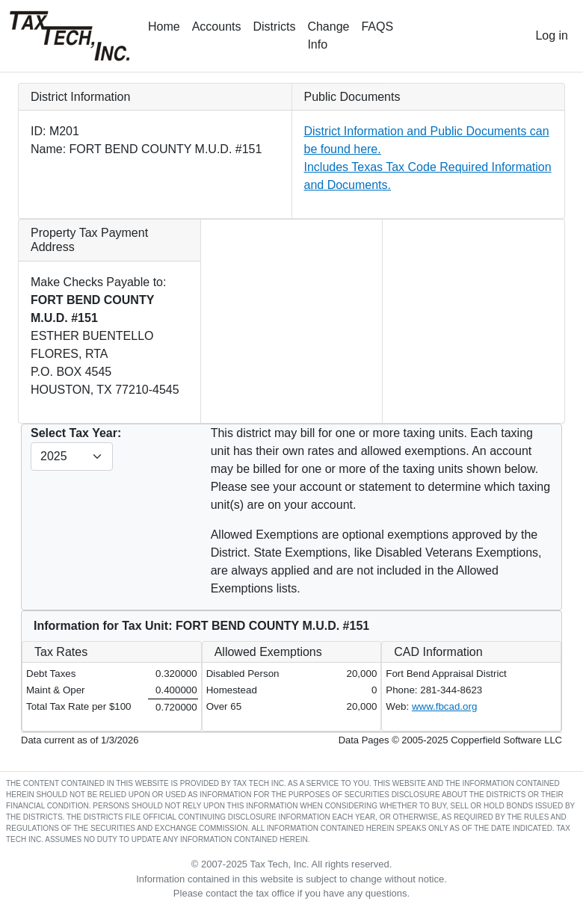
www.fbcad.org (444, 706)
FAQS (377, 26)
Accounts (216, 26)
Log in (551, 35)
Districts (274, 26)
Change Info (328, 35)
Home (164, 26)
